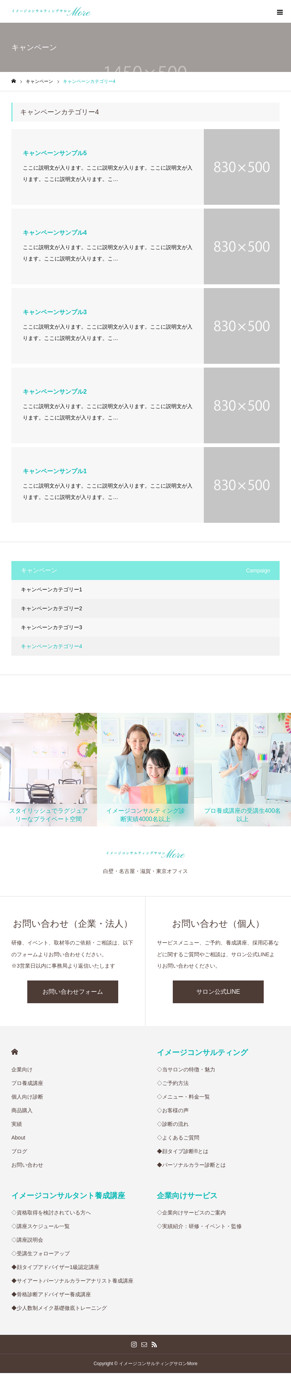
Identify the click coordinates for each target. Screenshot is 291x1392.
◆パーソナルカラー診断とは (191, 1165)
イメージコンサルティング (202, 1052)
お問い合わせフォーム (72, 991)
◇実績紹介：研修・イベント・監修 (199, 1226)
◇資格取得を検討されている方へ (51, 1213)
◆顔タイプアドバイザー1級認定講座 (55, 1267)
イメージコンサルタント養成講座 (68, 1195)
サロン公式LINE (218, 991)
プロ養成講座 (27, 1083)
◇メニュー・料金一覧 (183, 1097)
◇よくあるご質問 (178, 1138)
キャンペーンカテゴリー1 (51, 589)
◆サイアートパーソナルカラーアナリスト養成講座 (72, 1281)
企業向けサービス (187, 1195)
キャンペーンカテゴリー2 (51, 608)
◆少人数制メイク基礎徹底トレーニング (59, 1308)
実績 (16, 1124)
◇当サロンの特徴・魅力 (186, 1069)
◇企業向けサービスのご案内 (191, 1213)
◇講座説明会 (27, 1240)
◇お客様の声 (173, 1110)
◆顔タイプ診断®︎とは (182, 1151)
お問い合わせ (27, 1165)
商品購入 (22, 1110)
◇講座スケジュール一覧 (40, 1226)
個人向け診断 (27, 1097)
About (18, 1138)
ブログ (19, 1151)
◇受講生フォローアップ (40, 1253)
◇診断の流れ (173, 1124)
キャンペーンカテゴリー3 (51, 627)
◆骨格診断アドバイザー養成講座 (51, 1294)
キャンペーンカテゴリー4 (51, 646)
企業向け (22, 1069)
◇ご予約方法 (173, 1083)
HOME (14, 1052)
